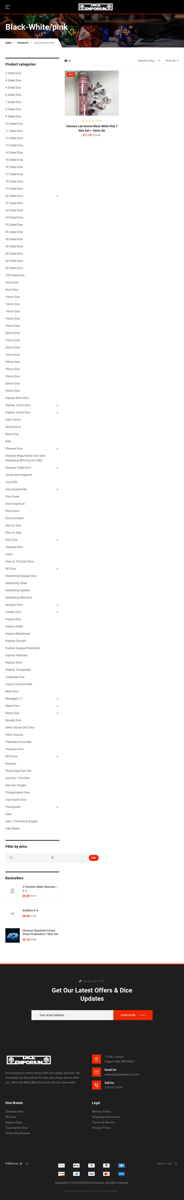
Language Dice (14, 677)
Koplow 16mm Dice (17, 412)
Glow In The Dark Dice (19, 561)
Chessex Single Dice (18, 467)
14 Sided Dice (14, 152)
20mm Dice (12, 333)
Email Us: (111, 1070)
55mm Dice (12, 390)
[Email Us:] (96, 1072)
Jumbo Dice (13, 612)
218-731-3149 (113, 1087)
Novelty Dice (13, 720)
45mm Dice (12, 376)
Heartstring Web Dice (18, 597)
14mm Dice (12, 311)
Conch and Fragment (18, 475)
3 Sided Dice (13, 73)
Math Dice (11, 691)
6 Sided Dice (13, 95)
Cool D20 (11, 482)
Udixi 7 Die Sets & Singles (21, 821)
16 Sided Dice (14, 167)
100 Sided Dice (14, 275)
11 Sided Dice (14, 131)
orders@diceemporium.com (122, 1074)
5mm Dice (11, 282)
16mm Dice (12, 318)
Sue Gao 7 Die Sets (17, 778)
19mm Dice (12, 326)
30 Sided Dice (14, 246)
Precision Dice (14, 749)
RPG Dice (11, 756)
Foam (9, 554)
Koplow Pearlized (16, 655)
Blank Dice (12, 434)
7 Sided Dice (13, 102)
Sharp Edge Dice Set (18, 771)
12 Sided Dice (14, 138)
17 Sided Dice (14, 174)
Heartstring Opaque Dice (20, 576)
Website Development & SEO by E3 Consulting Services (91, 1191)
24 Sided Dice (14, 217)
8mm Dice (11, 289)
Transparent (13, 807)
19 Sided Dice (14, 188)
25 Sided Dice (14, 224)
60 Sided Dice (14, 268)
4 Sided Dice (13, 80)
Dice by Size (13, 525)
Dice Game (12, 511)
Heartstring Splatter (17, 590)
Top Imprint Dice (15, 799)
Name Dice (12, 713)
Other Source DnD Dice (19, 727)
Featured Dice (14, 547)
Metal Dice (12, 706)
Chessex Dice (13, 448)
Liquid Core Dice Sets (18, 684)
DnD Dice (11, 540)
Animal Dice (13, 427)
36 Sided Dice (14, 253)
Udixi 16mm (13, 419)
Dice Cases (12, 496)
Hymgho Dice (13, 604)
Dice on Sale (13, 532)
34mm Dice (12, 362)
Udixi (8, 814)
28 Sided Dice (14, 239)
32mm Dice (12, 354)
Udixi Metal (12, 828)
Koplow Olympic (15, 641)
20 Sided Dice (14, 196)
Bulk (8, 441)
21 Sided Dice (14, 203)
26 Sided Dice (14, 232)
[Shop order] (149, 61)
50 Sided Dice (14, 261)
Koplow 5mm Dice (17, 398)
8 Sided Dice (13, 109)
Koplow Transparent (18, 669)
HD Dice (10, 568)
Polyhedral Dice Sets (18, 742)
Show (169, 60)
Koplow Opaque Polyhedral (22, 648)
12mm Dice (12, 304)
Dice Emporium (15, 503)
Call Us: (109, 1083)
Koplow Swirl (13, 662)
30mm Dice (12, 347)
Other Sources (14, 734)
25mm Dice (12, 340)
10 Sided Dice (14, 123)
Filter (93, 858)
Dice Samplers (14, 518)
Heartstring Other (16, 583)
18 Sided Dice (14, 181)
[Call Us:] (96, 1085)
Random (10, 763)
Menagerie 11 (14, 698)
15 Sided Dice (14, 160)
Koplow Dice (13, 619)
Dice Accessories (16, 489)
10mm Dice (12, 297)
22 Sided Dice (14, 210)
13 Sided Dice (14, 145)
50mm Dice (12, 383)
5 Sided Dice (13, 87)
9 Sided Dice (13, 116)
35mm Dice (12, 369)
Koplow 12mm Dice (17, 405)
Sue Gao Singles (15, 785)
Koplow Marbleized (17, 633)
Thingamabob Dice (17, 792)
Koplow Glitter (14, 626)
